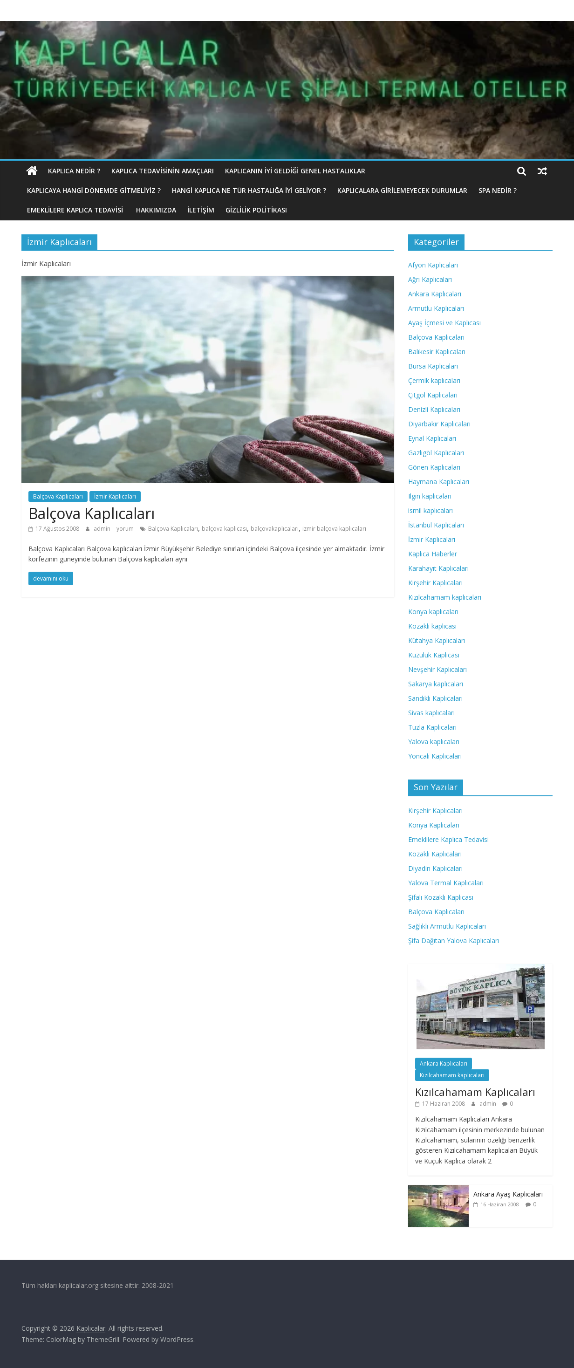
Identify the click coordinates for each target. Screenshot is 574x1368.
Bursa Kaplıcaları (433, 366)
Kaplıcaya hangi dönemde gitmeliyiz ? (94, 190)
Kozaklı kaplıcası (432, 626)
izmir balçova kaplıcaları (334, 529)
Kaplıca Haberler (432, 553)
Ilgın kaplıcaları (429, 496)
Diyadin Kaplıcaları (435, 868)
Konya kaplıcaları (433, 611)
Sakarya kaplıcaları (435, 683)
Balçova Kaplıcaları (58, 496)
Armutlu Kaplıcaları (436, 308)
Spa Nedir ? (497, 190)
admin (103, 529)
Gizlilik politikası (256, 209)
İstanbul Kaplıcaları (436, 524)
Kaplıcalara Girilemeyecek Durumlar (402, 190)
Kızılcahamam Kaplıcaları (475, 1092)
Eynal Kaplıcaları (432, 438)
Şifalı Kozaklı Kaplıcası (440, 897)
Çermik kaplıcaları (434, 380)
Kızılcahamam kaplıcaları (444, 597)
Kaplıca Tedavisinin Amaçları (162, 170)
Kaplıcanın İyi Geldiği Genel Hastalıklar (295, 170)
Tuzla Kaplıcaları (432, 727)
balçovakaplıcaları (275, 529)
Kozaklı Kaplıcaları (435, 853)
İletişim (200, 209)
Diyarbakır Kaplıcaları (439, 423)
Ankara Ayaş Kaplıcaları (508, 1194)
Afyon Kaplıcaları (433, 264)
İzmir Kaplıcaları (115, 496)
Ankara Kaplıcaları (434, 293)
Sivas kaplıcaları (431, 712)
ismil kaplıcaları (430, 510)
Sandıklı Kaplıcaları (435, 698)
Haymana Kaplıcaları (438, 481)
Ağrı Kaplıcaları (430, 279)
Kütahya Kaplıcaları (436, 640)
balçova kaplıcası (224, 529)
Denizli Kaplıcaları (434, 409)
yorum (125, 529)
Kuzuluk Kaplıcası (433, 654)
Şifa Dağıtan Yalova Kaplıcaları (453, 940)
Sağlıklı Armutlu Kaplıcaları (447, 926)
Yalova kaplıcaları (433, 741)
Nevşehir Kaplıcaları (437, 669)
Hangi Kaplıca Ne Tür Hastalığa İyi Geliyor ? (249, 190)
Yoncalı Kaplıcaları (435, 756)
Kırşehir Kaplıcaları (435, 582)
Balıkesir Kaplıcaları (436, 351)
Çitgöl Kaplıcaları (433, 394)
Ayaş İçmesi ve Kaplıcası (444, 322)
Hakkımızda (156, 209)
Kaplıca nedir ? (74, 170)
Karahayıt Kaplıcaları (438, 568)
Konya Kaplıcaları (433, 825)
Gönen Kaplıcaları (434, 467)
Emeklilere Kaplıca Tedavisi (76, 209)
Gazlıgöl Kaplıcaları (436, 452)
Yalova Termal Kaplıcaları (446, 882)
